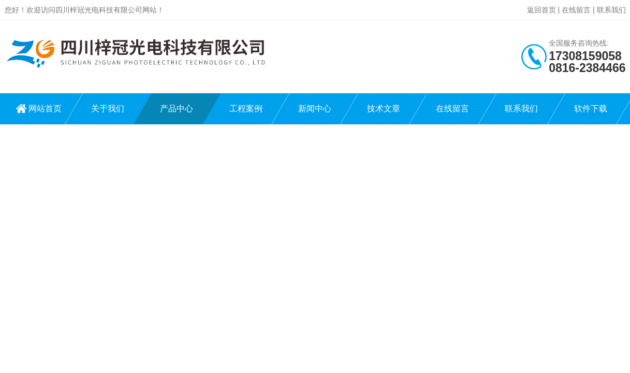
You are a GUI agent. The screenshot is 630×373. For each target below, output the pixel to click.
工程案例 (245, 108)
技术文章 (383, 108)
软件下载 (590, 108)
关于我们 (107, 108)
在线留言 (576, 10)
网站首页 (45, 108)
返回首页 (541, 10)
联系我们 (611, 10)
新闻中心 (314, 108)
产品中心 (176, 108)
